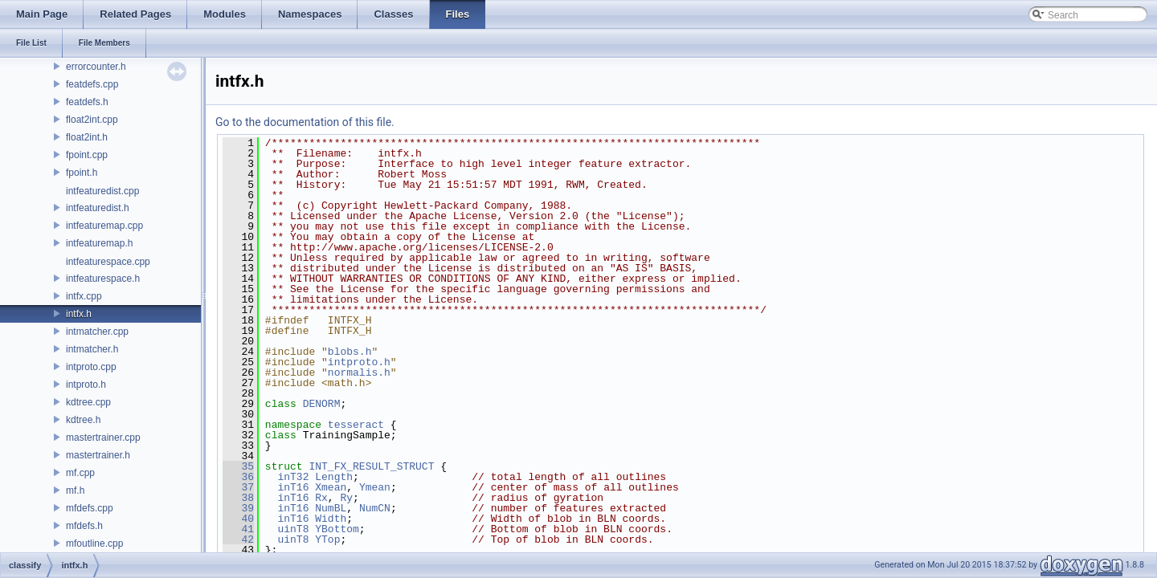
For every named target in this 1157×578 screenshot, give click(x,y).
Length (334, 477)
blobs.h (350, 351)
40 (238, 518)
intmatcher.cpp (97, 331)
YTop (327, 539)
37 (238, 487)
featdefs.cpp (92, 84)
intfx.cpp (84, 296)
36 (238, 477)
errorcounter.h (96, 66)
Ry (346, 497)
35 (238, 466)
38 (238, 497)
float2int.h (87, 137)
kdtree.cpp (88, 402)
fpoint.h (81, 172)
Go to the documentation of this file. (305, 122)
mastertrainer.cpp (103, 437)
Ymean (374, 487)
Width (330, 518)
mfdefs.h (84, 525)
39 (238, 508)
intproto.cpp (91, 366)
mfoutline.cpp (94, 543)
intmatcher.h (92, 349)
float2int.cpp (92, 119)
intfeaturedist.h (97, 208)
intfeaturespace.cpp (108, 261)
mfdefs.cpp (89, 508)
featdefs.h (87, 102)
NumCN (374, 508)
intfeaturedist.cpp (102, 191)
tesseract (356, 424)
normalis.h (359, 372)
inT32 (293, 477)
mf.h (75, 490)
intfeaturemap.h (99, 243)
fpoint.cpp (87, 155)
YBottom (337, 529)
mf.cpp (80, 472)
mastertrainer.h (98, 455)
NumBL (330, 508)
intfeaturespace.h (103, 278)
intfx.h (79, 314)
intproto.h (86, 384)
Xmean (330, 487)
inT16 (293, 487)
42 (238, 539)
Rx (321, 497)
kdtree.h (83, 419)
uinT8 (293, 529)
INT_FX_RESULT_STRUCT (371, 466)
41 (238, 529)
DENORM (322, 404)
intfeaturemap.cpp (104, 225)
